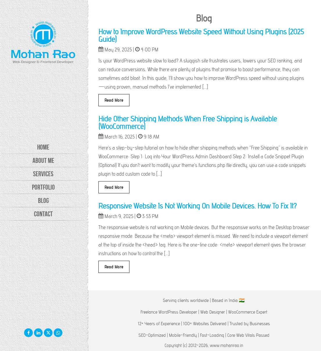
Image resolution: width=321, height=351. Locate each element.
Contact (43, 214)
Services (43, 174)
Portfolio (43, 187)
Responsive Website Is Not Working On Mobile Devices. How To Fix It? (197, 205)
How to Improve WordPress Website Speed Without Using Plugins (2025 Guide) (201, 35)
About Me (43, 160)
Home (43, 147)
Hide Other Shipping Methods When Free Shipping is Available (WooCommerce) (187, 122)
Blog (43, 200)
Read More (113, 100)
